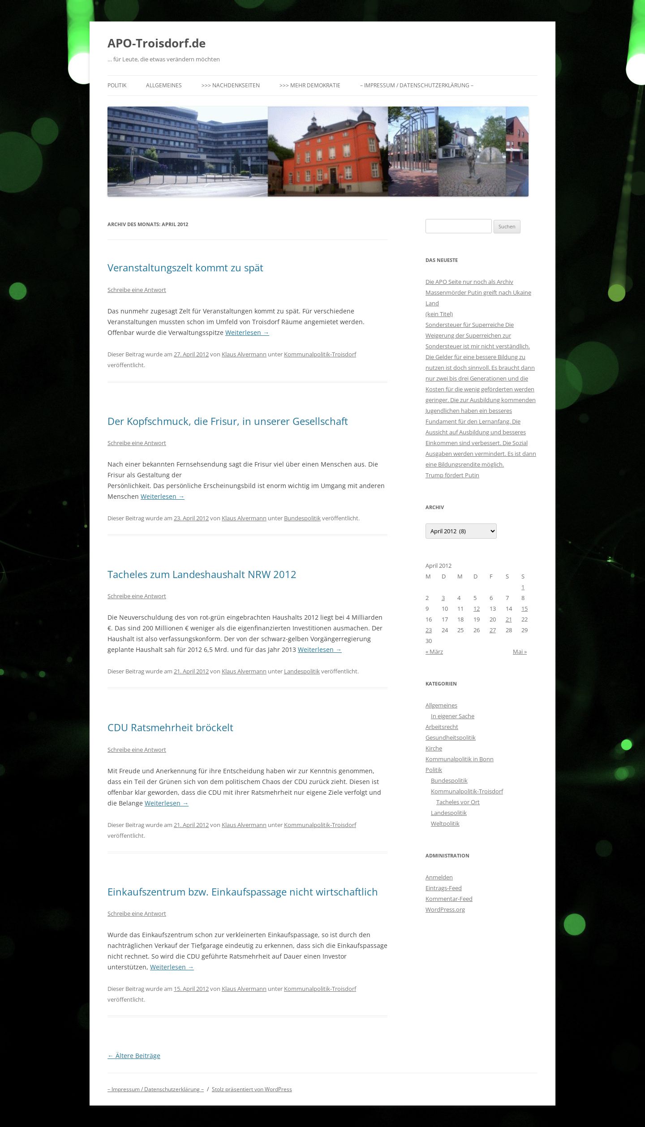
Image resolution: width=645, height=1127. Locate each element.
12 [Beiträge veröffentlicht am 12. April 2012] (476, 608)
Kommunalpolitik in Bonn (460, 759)
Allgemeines (164, 85)
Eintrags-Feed (444, 888)
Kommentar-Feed (449, 899)
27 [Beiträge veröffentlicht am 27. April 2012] (493, 630)
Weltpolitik (445, 823)
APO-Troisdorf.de (157, 43)
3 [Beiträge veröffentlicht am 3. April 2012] (443, 598)
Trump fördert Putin (452, 475)
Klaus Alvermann (244, 354)
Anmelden (439, 877)
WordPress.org (445, 909)
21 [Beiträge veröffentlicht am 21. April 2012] (509, 619)
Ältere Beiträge (134, 1055)
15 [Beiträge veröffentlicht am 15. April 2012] (524, 608)
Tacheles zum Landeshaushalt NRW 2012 (202, 574)
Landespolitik (302, 671)
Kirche (434, 748)
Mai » (520, 651)
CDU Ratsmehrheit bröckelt (170, 727)
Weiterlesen (247, 332)
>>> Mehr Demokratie (310, 85)
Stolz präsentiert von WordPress (252, 1089)
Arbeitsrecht (442, 727)
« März (434, 651)
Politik (117, 85)
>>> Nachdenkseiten (231, 85)
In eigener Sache (452, 716)
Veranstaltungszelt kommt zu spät (185, 267)
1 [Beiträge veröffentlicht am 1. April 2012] (523, 587)
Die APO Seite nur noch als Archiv (469, 282)
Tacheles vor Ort (458, 802)
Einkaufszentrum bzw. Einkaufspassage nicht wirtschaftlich (243, 891)
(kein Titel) (439, 314)
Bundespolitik (302, 518)
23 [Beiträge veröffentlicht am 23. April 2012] (429, 630)
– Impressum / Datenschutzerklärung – (416, 85)
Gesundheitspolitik (451, 737)
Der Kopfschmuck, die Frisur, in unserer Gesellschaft (228, 421)
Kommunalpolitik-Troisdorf (320, 354)
